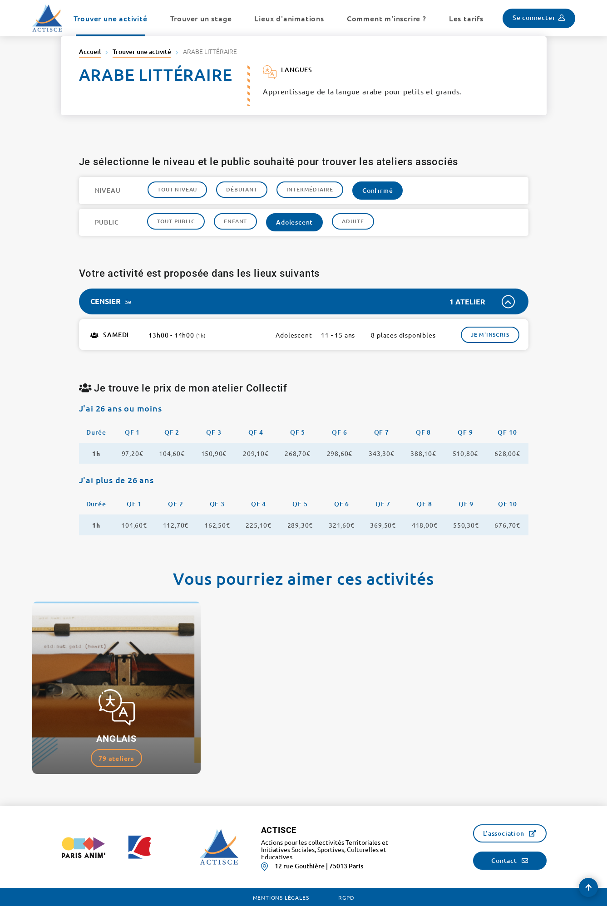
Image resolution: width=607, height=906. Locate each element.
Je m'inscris (490, 334)
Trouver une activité (142, 51)
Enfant (235, 221)
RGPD (346, 897)
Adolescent (294, 222)
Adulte (353, 221)
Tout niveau (177, 189)
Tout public (176, 221)
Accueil (90, 51)
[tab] (303, 301)
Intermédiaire (309, 189)
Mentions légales (281, 897)
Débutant (241, 189)
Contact (504, 860)
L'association (503, 833)
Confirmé (377, 190)
